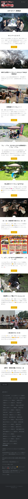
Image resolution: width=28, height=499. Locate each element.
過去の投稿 (5, 384)
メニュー (24, 1)
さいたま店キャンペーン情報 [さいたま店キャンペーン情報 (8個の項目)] (17, 395)
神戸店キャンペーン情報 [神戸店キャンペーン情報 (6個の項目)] (8, 433)
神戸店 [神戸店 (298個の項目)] (21, 431)
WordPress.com (14, 487)
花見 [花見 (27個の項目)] (17, 438)
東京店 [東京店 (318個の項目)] (19, 417)
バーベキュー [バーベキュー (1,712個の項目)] (7, 398)
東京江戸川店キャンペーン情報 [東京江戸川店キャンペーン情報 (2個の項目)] (10, 421)
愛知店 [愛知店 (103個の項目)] (5, 414)
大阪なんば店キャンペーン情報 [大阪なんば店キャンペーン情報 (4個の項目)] (10, 407)
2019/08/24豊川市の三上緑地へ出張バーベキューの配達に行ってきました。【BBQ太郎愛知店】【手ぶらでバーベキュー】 (13, 454)
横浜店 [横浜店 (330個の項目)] (18, 424)
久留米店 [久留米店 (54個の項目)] (22, 398)
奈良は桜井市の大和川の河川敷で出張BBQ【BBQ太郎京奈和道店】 (13, 458)
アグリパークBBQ (5, 474)
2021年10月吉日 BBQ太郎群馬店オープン (10, 461)
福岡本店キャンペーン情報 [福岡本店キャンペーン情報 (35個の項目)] (9, 436)
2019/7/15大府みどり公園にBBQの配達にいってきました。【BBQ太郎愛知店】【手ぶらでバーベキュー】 (13, 471)
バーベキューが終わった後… (7, 464)
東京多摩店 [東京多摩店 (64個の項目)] (12, 417)
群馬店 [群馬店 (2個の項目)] (19, 436)
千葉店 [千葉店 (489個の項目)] (18, 402)
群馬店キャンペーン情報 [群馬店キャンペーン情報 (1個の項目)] (8, 438)
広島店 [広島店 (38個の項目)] (5, 412)
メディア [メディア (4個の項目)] (15, 398)
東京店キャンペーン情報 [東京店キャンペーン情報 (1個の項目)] (8, 419)
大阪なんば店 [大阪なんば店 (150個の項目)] (20, 405)
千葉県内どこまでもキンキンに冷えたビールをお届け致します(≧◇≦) (13, 449)
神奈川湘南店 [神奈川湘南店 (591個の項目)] (20, 429)
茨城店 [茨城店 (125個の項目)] (5, 441)
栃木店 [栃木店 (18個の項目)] (20, 421)
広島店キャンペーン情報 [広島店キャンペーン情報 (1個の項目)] (14, 412)
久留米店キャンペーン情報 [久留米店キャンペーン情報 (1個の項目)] (9, 400)
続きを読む (14, 120)
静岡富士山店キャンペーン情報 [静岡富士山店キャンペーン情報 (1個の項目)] (10, 443)
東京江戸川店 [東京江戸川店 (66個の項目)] (19, 419)
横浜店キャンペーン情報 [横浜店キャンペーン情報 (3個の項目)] (8, 426)
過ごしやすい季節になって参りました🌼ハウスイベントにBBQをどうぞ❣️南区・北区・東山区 (13, 467)
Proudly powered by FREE (10, 486)
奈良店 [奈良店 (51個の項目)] (20, 407)
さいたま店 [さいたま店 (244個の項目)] (6, 395)
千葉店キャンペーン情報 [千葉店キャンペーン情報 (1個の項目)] (8, 405)
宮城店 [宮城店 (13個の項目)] (18, 409)
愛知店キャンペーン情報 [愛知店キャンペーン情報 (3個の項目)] (15, 414)
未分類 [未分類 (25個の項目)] (5, 417)
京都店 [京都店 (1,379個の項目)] (19, 400)
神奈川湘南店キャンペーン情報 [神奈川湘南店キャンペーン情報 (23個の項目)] (10, 431)
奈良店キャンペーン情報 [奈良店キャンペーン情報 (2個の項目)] (8, 409)
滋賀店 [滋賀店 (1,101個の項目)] (18, 426)
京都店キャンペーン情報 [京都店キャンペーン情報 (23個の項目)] (9, 402)
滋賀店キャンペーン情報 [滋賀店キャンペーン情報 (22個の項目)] (9, 429)
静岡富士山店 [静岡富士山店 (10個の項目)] (13, 441)
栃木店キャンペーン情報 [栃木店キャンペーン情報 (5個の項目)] (8, 424)
